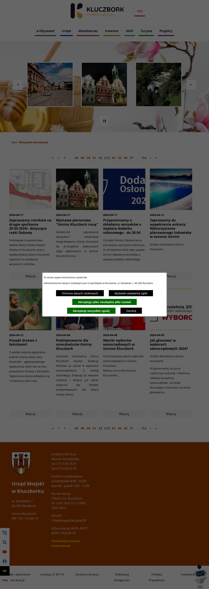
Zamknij (131, 310)
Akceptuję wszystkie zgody (91, 310)
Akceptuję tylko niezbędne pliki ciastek (104, 302)
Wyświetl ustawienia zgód (131, 293)
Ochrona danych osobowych (80, 293)
